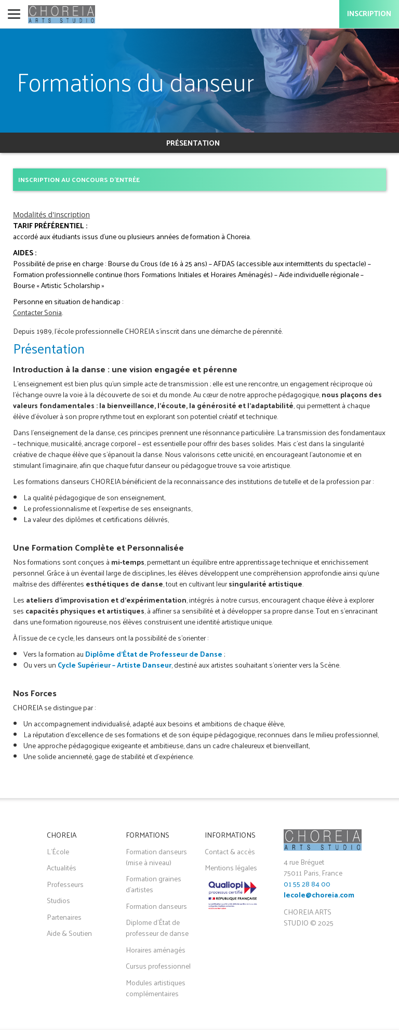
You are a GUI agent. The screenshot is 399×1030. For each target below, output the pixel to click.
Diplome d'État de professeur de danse (157, 928)
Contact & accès (230, 851)
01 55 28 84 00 (307, 883)
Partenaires (64, 916)
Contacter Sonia (37, 312)
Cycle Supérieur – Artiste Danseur (114, 664)
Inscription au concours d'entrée (79, 179)
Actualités (61, 867)
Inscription (369, 14)
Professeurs (65, 884)
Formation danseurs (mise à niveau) (156, 857)
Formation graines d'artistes (153, 884)
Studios (58, 900)
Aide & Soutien (69, 933)
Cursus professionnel (158, 965)
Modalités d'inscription (51, 214)
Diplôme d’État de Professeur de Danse (153, 653)
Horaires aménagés (155, 949)
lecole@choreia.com (319, 896)
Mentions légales (231, 867)
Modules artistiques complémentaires (155, 988)
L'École (58, 851)
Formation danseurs (156, 905)
